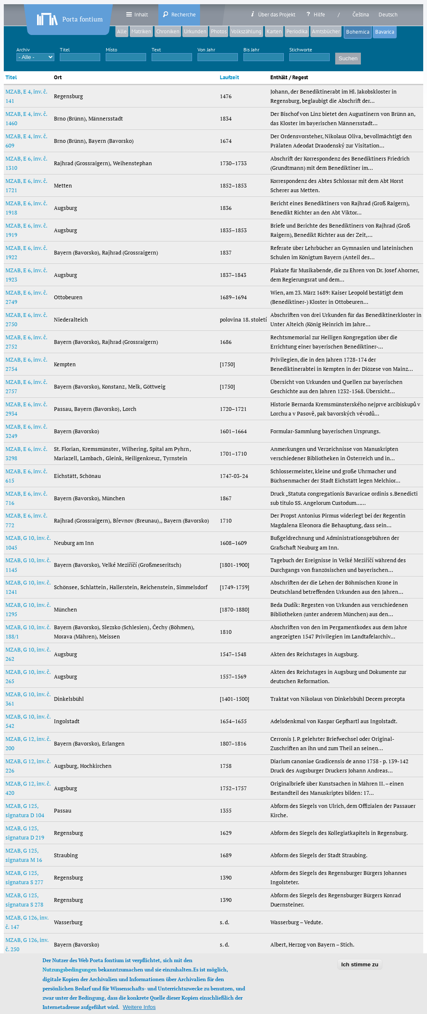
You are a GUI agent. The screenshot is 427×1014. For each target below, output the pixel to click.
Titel (65, 49)
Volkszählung (246, 31)
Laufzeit (229, 77)
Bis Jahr (251, 49)
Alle (122, 31)
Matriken (141, 31)
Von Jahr (206, 49)
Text (156, 49)
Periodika (296, 31)
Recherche (179, 14)
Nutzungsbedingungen (70, 977)
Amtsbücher (326, 31)
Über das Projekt (272, 14)
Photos (219, 31)
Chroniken (167, 31)
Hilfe (315, 14)
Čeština (360, 14)
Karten (274, 31)
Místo (111, 49)
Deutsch (388, 14)
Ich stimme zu (359, 971)
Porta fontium (69, 17)
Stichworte (300, 49)
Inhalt (136, 14)
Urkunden (195, 31)
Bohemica (357, 31)
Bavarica (386, 31)
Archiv (23, 49)
